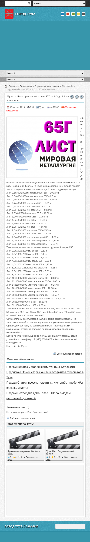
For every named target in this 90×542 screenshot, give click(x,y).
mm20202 (54, 107)
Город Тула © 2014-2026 (21, 526)
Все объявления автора (69, 353)
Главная (13, 86)
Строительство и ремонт (47, 86)
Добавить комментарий (22, 418)
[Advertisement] (45, 45)
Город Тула (25, 14)
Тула (41, 107)
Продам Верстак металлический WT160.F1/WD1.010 (40, 366)
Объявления (26, 86)
